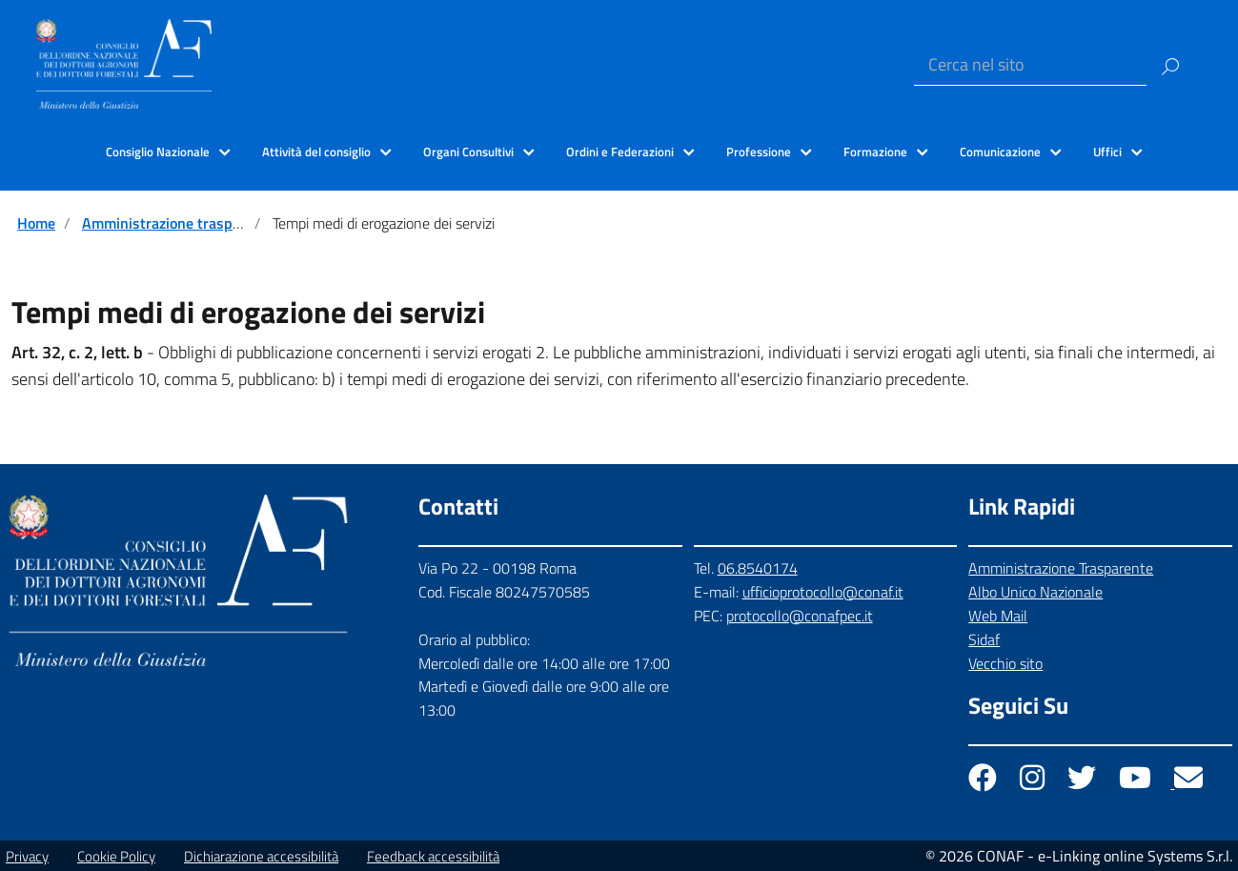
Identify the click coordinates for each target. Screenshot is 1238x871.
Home (36, 223)
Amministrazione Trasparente (1060, 568)
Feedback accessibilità (433, 856)
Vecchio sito (1005, 663)
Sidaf (984, 639)
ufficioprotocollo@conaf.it (822, 591)
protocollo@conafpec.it (799, 615)
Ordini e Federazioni (620, 151)
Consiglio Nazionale (158, 151)
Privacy (27, 856)
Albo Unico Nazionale (1035, 591)
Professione (758, 151)
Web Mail (997, 615)
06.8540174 (758, 568)
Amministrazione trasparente (178, 223)
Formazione (875, 151)
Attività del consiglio (316, 151)
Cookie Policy (116, 856)
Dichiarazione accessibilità (261, 856)
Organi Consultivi (468, 151)
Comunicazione (1000, 151)
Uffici (1107, 151)
